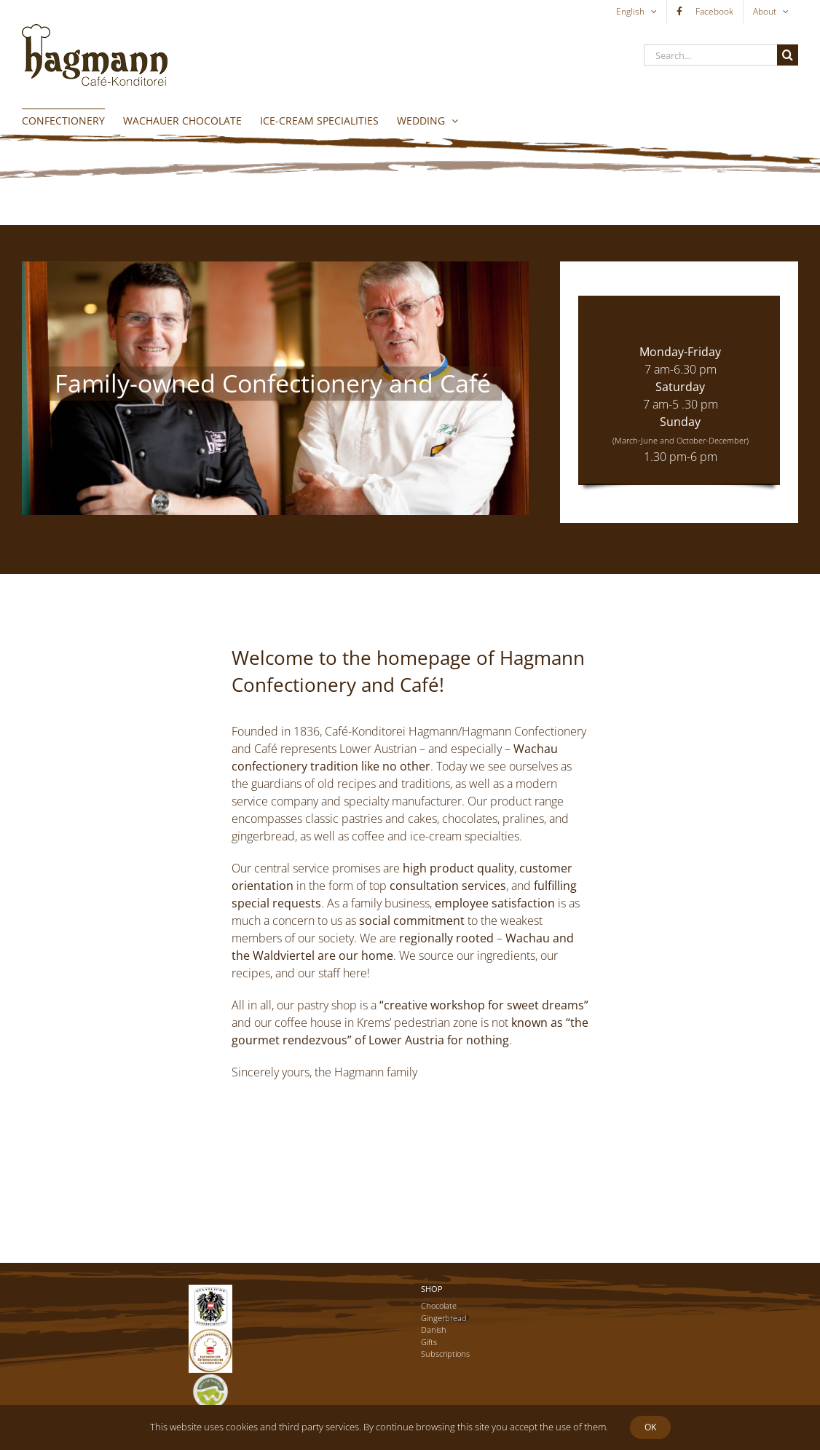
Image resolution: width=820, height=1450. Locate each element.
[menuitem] (636, 11)
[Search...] (710, 55)
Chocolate (439, 1305)
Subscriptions (445, 1353)
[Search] (787, 55)
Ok (650, 1427)
